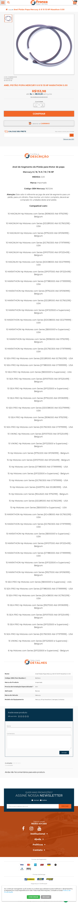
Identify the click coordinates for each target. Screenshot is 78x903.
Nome (9, 726)
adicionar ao (41, 124)
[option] (8, 18)
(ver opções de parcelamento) (39, 97)
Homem (36, 800)
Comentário (11, 733)
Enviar (64, 753)
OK (71, 135)
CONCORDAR (33, 897)
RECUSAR (46, 897)
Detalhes (38, 662)
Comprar (39, 113)
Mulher (44, 800)
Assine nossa (39, 795)
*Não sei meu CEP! (68, 139)
